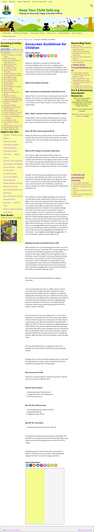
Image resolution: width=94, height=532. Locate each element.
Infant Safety (8, 88)
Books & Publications (39, 2)
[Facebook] (27, 55)
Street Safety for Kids (11, 111)
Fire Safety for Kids (10, 79)
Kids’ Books (7, 193)
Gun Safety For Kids (10, 81)
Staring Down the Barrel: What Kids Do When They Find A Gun (81, 53)
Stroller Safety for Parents (13, 113)
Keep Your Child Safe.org (39, 10)
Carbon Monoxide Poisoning (10, 71)
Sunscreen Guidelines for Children (14, 117)
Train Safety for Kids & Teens (11, 123)
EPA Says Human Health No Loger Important (82, 48)
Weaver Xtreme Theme (86, 530)
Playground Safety (10, 96)
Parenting (6, 203)
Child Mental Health (10, 151)
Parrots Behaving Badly (81, 183)
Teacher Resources (9, 36)
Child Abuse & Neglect (20, 33)
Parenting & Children (37, 33)
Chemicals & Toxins (10, 141)
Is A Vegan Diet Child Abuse (82, 86)
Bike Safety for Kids (10, 64)
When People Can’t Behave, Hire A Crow (82, 195)
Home (5, 2)
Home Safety (8, 85)
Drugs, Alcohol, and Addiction (13, 164)
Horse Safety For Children (12, 87)
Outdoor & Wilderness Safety (11, 93)
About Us (12, 2)
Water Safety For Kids (11, 128)
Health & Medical (64, 33)
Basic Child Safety (10, 59)
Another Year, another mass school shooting (82, 61)
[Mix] (48, 55)
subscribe (80, 116)
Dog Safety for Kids (10, 77)
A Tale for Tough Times (9, 218)
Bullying (6, 138)
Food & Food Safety (10, 174)
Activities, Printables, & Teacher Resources (18, 135)
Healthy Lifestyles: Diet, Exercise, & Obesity (18, 183)
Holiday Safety (8, 83)
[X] (30, 55)
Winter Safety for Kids (11, 129)
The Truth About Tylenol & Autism (82, 58)
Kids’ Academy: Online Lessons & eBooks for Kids (20, 190)
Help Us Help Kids (24, 2)
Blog (50, 2)
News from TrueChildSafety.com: (81, 67)
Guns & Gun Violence (10, 177)
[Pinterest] (41, 55)
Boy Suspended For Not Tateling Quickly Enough (81, 79)
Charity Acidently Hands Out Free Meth (82, 83)
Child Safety (7, 33)
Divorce (6, 158)
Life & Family (51, 33)
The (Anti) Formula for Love (82, 185)
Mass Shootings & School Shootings (15, 196)
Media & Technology (10, 186)
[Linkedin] (37, 55)
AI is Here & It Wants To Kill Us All (82, 191)
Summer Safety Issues (24, 39)
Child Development (10, 148)
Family (19, 167)
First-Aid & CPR (8, 170)
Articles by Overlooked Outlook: (78, 177)
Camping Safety (9, 66)
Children (16, 154)
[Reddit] (34, 55)
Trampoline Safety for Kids (13, 126)
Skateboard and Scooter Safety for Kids (12, 108)
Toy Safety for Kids (10, 120)
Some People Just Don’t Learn (83, 88)
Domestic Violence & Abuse (12, 161)
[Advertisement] (35, 496)
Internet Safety (9, 90)
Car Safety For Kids (10, 68)
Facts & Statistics (9, 167)
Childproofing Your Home (12, 74)
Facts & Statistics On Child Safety (13, 56)
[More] (55, 55)
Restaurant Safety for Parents (11, 102)
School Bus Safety (10, 105)
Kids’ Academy (77, 33)
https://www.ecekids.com (84, 114)
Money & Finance (9, 199)
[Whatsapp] (52, 55)
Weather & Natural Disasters (13, 209)
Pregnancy (16, 203)
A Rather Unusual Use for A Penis (82, 187)
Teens (5, 206)
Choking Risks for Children (13, 75)
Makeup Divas (77, 46)
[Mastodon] (45, 55)
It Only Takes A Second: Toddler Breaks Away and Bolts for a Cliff (81, 75)
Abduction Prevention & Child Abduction (12, 61)
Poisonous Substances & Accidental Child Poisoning (13, 99)
